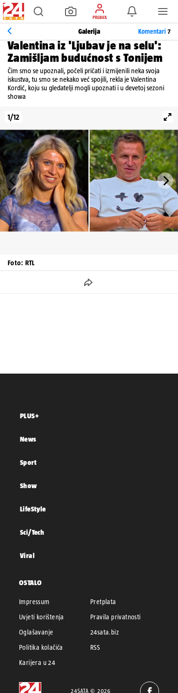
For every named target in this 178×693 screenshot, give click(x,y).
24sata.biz (104, 632)
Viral (27, 555)
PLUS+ (29, 416)
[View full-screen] (167, 117)
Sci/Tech (32, 532)
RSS (95, 647)
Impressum (34, 602)
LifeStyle (33, 509)
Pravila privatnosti (115, 617)
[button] (38, 11)
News (28, 439)
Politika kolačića (41, 647)
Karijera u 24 (37, 662)
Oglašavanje (36, 632)
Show (28, 485)
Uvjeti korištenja (41, 617)
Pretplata (103, 602)
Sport (28, 462)
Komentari (154, 31)
